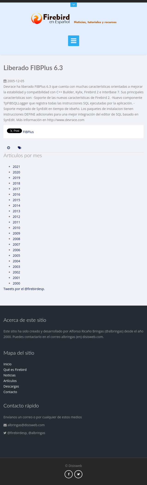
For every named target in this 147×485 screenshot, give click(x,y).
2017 (16, 189)
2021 (16, 166)
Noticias (9, 375)
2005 (16, 255)
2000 (16, 283)
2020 (16, 172)
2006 (16, 250)
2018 (16, 183)
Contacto (10, 392)
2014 (16, 205)
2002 (16, 272)
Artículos (10, 381)
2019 (16, 177)
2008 (16, 239)
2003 (16, 266)
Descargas (11, 386)
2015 (16, 200)
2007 (16, 244)
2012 (16, 216)
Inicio (7, 364)
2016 (16, 194)
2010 (16, 227)
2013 (16, 211)
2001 (16, 277)
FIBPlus (28, 132)
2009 (16, 233)
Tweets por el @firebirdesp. (24, 289)
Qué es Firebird (15, 369)
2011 (16, 222)
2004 (16, 261)
